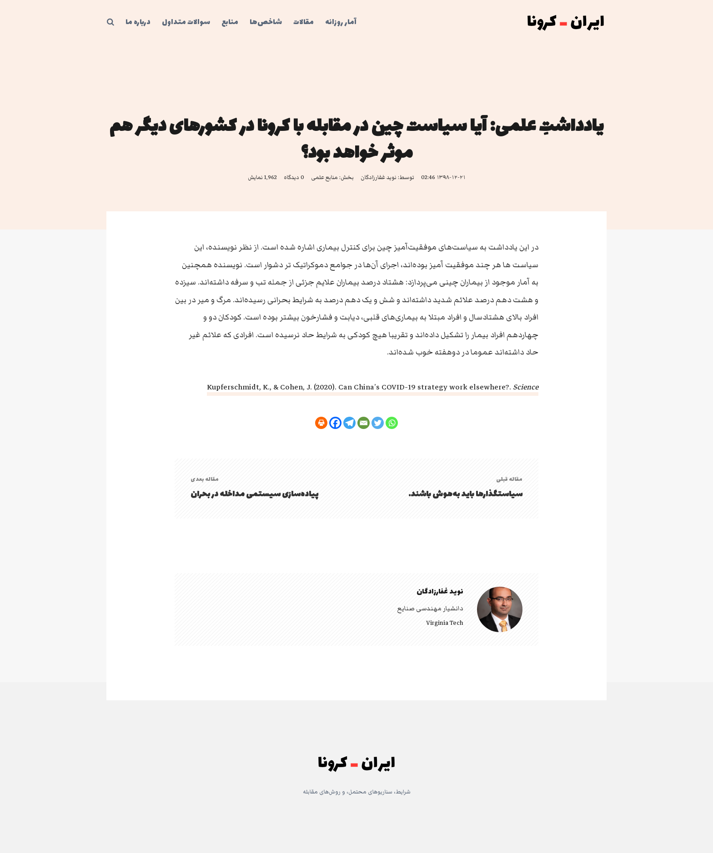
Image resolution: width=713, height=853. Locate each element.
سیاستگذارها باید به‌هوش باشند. (465, 494)
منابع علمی (324, 177)
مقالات (303, 22)
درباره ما (138, 22)
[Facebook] (335, 423)
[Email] (363, 423)
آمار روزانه (340, 22)
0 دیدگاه (294, 177)
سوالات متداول (186, 22)
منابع (229, 22)
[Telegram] (349, 423)
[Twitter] (378, 423)
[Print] (321, 423)
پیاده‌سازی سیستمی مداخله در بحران (254, 494)
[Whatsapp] (392, 423)
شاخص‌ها (266, 22)
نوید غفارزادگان (379, 177)
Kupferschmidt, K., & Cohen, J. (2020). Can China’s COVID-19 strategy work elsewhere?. (372, 387)
